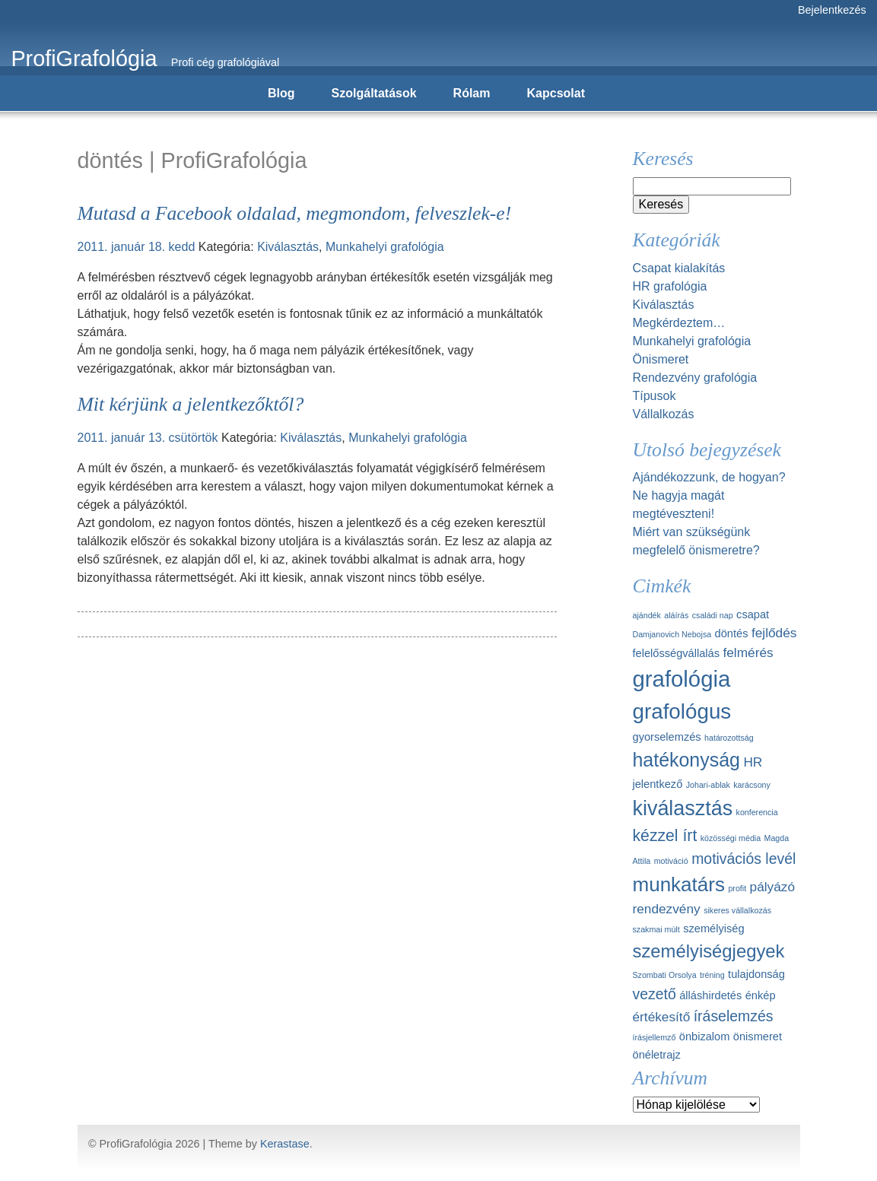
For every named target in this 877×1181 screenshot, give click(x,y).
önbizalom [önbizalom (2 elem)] (704, 1036)
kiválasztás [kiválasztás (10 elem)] (683, 808)
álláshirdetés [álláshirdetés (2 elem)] (710, 995)
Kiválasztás (288, 246)
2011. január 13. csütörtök (148, 437)
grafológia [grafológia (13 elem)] (682, 678)
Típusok (654, 395)
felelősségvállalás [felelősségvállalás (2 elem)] (676, 653)
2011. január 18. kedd (136, 246)
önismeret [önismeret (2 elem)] (757, 1036)
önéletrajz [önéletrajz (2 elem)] (657, 1055)
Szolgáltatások (374, 93)
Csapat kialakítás (679, 268)
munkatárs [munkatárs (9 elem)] (679, 884)
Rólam (472, 93)
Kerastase (285, 1144)
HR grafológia (670, 286)
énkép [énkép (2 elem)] (760, 995)
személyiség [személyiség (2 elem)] (713, 928)
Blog (281, 93)
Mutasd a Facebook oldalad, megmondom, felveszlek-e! (295, 213)
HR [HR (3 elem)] (752, 762)
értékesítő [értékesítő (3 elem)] (662, 1016)
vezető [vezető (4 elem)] (654, 994)
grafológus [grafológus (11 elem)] (682, 711)
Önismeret (661, 359)
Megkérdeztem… (679, 322)
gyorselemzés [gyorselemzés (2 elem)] (667, 737)
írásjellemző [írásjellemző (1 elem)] (654, 1037)
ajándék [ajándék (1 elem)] (647, 615)
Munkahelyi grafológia (385, 246)
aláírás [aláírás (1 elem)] (676, 615)
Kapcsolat (556, 93)
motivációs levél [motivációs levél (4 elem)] (743, 858)
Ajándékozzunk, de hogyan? (709, 477)
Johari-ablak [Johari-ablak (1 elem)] (708, 784)
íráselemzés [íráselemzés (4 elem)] (734, 1016)
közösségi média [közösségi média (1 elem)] (731, 838)
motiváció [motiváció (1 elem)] (671, 860)
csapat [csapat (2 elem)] (752, 614)
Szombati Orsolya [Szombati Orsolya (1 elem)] (665, 974)
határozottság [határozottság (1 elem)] (729, 737)
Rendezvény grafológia (695, 377)
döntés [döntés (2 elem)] (731, 633)
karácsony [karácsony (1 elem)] (752, 784)
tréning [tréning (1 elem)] (712, 974)
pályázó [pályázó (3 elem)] (772, 886)
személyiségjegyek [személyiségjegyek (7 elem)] (709, 951)
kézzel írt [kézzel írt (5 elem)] (665, 835)
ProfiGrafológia (84, 58)
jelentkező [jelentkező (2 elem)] (658, 784)
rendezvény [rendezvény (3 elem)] (667, 908)
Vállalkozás (663, 414)
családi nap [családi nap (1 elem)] (712, 615)
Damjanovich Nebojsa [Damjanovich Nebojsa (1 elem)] (672, 634)
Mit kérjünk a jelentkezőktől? (191, 404)
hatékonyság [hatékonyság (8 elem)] (686, 759)
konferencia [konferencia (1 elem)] (757, 812)
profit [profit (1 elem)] (737, 888)
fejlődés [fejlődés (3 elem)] (773, 632)
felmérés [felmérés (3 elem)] (748, 652)
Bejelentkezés (832, 10)
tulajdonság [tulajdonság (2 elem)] (756, 974)
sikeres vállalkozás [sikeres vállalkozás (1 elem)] (737, 910)
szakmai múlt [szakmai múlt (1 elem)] (656, 929)
